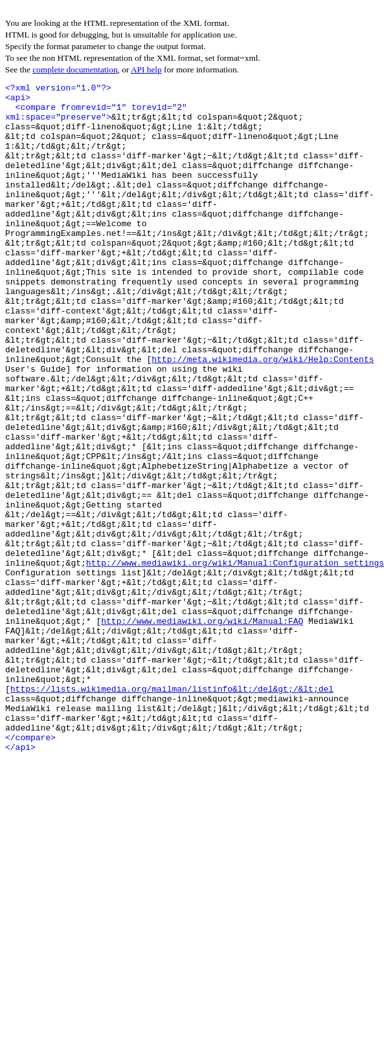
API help (146, 69)
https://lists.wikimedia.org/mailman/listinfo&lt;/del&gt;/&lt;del (171, 811)
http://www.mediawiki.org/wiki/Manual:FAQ (202, 729)
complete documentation (74, 69)
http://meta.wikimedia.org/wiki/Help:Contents (263, 415)
